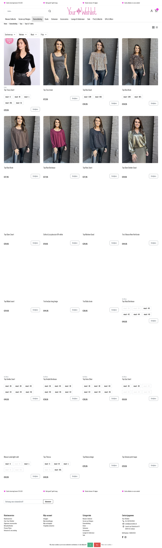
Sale (88, 19)
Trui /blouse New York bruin (131, 234)
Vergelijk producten (48, 525)
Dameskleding (37, 19)
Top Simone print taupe (129, 457)
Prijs (44, 34)
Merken (23, 34)
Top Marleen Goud (88, 234)
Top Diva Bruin (126, 90)
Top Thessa (47, 457)
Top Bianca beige (88, 457)
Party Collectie (97, 19)
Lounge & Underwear (78, 19)
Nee (97, 545)
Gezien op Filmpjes (24, 19)
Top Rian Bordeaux (49, 167)
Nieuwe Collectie (10, 19)
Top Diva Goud (87, 90)
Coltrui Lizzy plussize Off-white (53, 234)
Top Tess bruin (48, 90)
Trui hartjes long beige (50, 301)
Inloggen (45, 518)
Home (5, 24)
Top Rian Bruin (8, 167)
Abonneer (48, 501)
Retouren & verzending (10, 530)
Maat (34, 34)
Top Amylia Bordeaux (50, 379)
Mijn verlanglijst (47, 523)
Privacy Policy (7, 528)
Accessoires (64, 19)
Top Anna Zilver (87, 379)
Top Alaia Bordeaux (128, 301)
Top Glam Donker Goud (129, 167)
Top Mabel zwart (9, 301)
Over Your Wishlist (9, 521)
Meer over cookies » (106, 545)
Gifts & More (109, 19)
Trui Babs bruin (87, 301)
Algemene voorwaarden (10, 523)
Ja (90, 545)
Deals (46, 19)
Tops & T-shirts (29, 24)
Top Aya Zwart (126, 379)
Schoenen (54, 19)
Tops (21, 24)
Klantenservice (8, 518)
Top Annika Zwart (9, 379)
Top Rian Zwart (87, 167)
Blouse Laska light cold (11, 457)
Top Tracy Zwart (9, 90)
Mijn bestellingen (48, 521)
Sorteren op (10, 34)
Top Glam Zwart (9, 234)
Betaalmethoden (8, 525)
